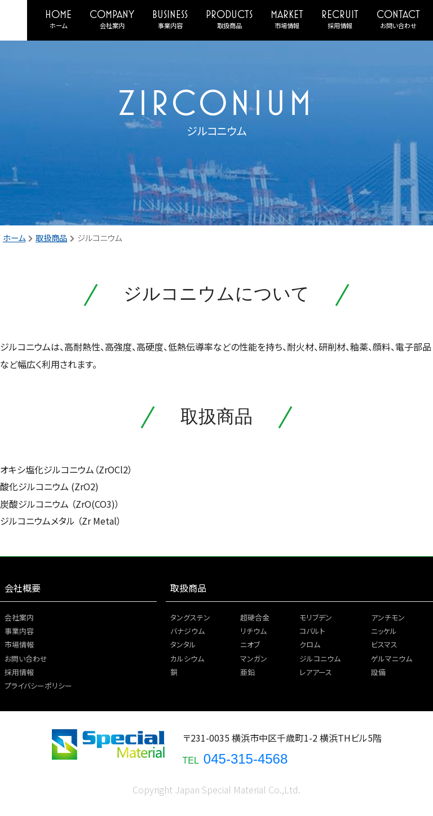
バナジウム (187, 631)
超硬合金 (254, 617)
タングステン (190, 617)
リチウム (253, 631)
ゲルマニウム (391, 658)
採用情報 (340, 25)
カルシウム (187, 658)
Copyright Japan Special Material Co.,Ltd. (216, 789)
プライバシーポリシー (38, 685)
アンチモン (388, 617)
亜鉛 (247, 672)
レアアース (315, 672)
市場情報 (287, 25)
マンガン (253, 658)
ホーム (58, 25)
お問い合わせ (398, 25)
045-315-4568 (246, 758)
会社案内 (112, 25)
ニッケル (384, 631)
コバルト (312, 631)
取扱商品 (229, 25)
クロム (309, 644)
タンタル (183, 644)
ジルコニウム (320, 658)
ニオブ (250, 644)
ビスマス (384, 644)
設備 (378, 672)
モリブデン (315, 617)
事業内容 (170, 25)
